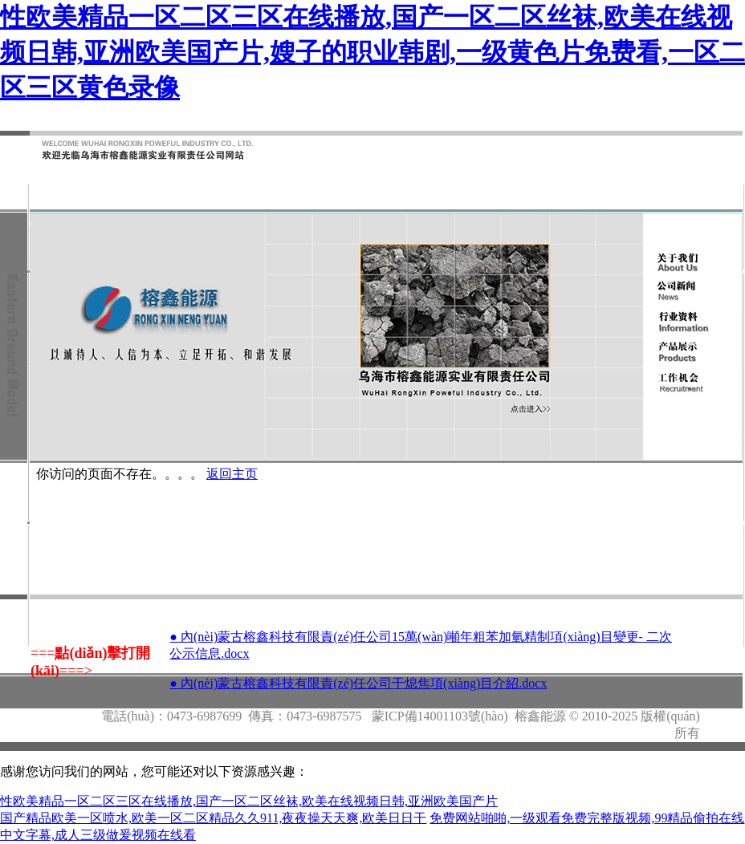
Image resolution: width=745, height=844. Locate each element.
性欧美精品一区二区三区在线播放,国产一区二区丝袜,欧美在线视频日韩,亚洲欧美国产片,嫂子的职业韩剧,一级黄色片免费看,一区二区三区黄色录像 (372, 52)
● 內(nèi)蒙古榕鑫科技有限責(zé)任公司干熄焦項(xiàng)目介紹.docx (358, 683)
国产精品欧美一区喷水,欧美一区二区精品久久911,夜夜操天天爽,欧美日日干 (213, 818)
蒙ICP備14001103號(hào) (440, 716)
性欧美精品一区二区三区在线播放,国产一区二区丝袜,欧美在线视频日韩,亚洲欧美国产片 (249, 801)
